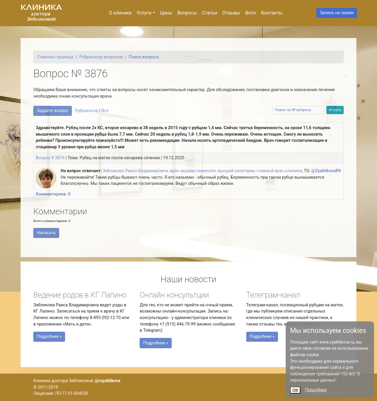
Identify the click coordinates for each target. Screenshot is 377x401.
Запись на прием (337, 12)
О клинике (120, 13)
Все (104, 110)
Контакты (272, 13)
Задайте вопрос (52, 110)
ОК (295, 390)
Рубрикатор (86, 110)
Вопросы (187, 13)
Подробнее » (53, 335)
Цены (166, 13)
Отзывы (231, 13)
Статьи (209, 13)
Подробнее (316, 389)
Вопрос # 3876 (50, 157)
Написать (46, 232)
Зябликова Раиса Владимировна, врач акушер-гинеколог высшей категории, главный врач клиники (202, 170)
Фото (250, 13)
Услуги (144, 13)
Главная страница (56, 57)
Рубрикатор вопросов (101, 57)
